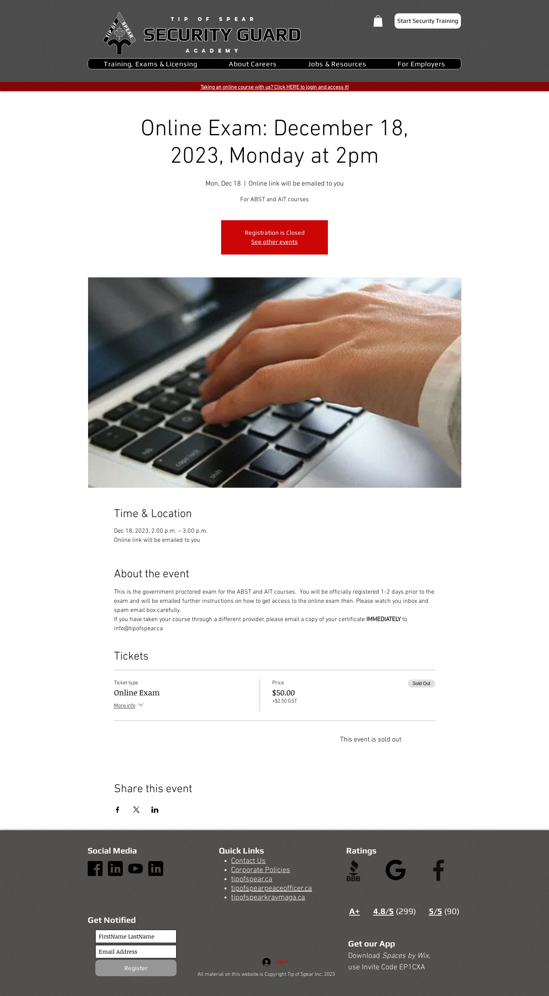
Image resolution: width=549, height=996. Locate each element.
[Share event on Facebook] (117, 810)
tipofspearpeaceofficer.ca (271, 888)
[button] (378, 21)
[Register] (136, 968)
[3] (135, 868)
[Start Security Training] (428, 21)
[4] (115, 868)
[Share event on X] (136, 810)
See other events (274, 241)
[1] (95, 868)
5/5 (435, 911)
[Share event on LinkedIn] (155, 810)
